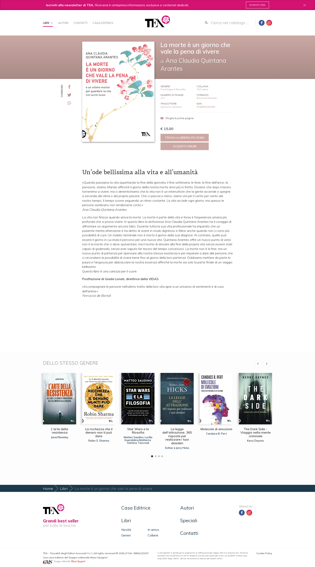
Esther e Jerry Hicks (177, 447)
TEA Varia (202, 89)
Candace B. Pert (216, 433)
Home (48, 488)
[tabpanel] (59, 414)
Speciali (188, 520)
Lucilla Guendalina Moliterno (138, 439)
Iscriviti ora (257, 4)
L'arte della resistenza (59, 431)
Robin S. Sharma (98, 440)
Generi (126, 535)
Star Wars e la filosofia (138, 431)
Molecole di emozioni (216, 429)
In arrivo (153, 530)
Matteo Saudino (134, 437)
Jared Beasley (59, 437)
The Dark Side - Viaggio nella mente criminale (255, 432)
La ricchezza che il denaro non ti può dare (98, 432)
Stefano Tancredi (138, 442)
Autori (63, 23)
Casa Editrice (103, 23)
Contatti (80, 23)
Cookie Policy (264, 553)
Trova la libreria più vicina (185, 137)
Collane (153, 535)
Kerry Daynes (255, 440)
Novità (126, 530)
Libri (48, 23)
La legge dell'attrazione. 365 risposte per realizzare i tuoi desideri (177, 436)
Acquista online (184, 146)
